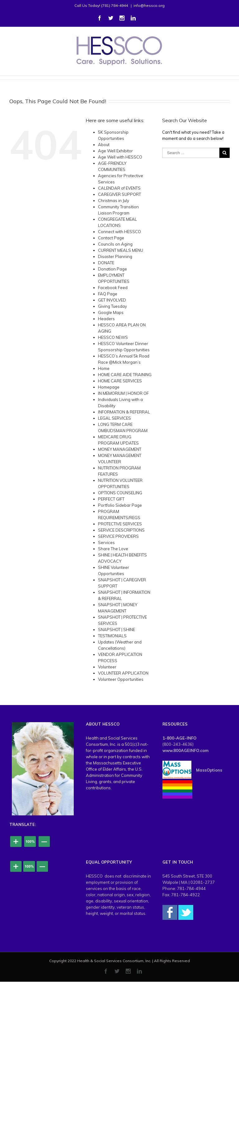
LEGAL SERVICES (114, 418)
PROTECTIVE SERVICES (120, 523)
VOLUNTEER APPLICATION (123, 673)
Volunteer (107, 666)
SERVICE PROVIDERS (118, 536)
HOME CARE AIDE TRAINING (125, 374)
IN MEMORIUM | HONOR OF (123, 393)
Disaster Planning (115, 256)
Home (104, 368)
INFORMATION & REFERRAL (124, 411)
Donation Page (112, 268)
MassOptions (209, 770)
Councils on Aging (115, 244)
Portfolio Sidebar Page (120, 505)
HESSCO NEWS (113, 337)
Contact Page (111, 237)
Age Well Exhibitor (115, 150)
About (104, 144)
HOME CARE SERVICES (120, 380)
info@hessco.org (149, 5)
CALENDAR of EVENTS (119, 188)
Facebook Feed (113, 287)
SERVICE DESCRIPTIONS (121, 530)
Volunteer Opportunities (120, 679)
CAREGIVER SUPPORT (119, 194)
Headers (106, 318)
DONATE (106, 262)
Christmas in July (113, 200)
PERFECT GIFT (111, 498)
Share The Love (113, 548)
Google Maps (111, 312)
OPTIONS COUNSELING (120, 492)
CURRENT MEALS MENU (120, 250)
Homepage (109, 387)
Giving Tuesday (112, 306)
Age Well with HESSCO (120, 157)
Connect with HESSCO (119, 231)
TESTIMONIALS (112, 635)
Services (106, 542)
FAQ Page (107, 293)
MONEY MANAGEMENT (119, 449)
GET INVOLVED (112, 299)
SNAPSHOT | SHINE (116, 629)
